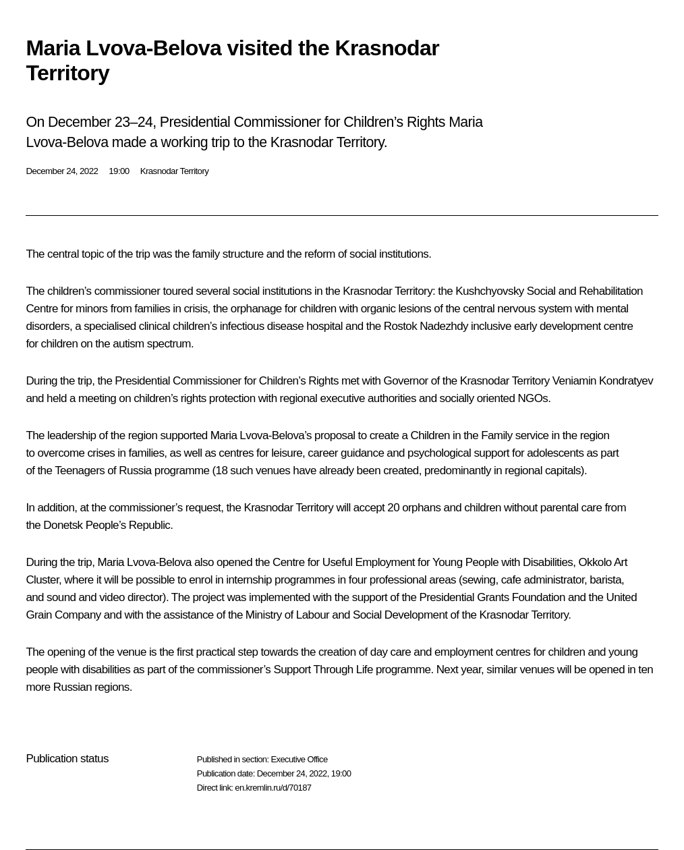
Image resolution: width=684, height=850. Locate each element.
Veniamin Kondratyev (602, 380)
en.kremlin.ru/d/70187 (273, 788)
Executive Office (298, 759)
